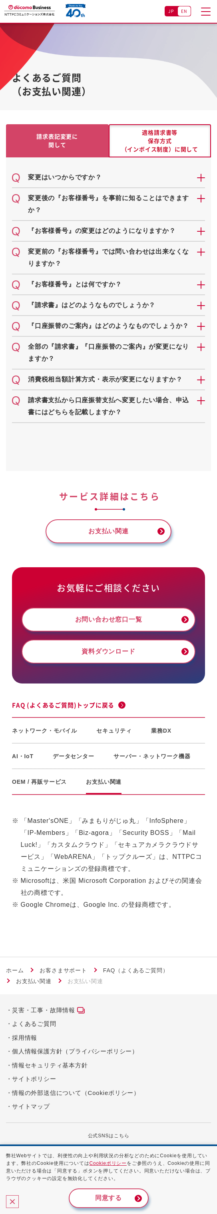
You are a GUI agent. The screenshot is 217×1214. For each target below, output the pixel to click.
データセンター (73, 756)
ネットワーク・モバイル (44, 730)
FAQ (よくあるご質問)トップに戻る (63, 705)
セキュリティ (114, 730)
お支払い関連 (103, 782)
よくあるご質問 (34, 1023)
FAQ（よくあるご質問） (136, 970)
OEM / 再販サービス (39, 782)
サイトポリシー (34, 1078)
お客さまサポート (63, 970)
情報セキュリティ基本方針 (50, 1065)
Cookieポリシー (108, 1163)
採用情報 (24, 1037)
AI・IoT (23, 756)
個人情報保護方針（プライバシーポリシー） (75, 1051)
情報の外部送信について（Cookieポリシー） (76, 1092)
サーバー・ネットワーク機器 (151, 756)
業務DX (161, 730)
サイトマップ (31, 1106)
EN (184, 11)
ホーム (15, 970)
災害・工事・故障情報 (43, 1010)
